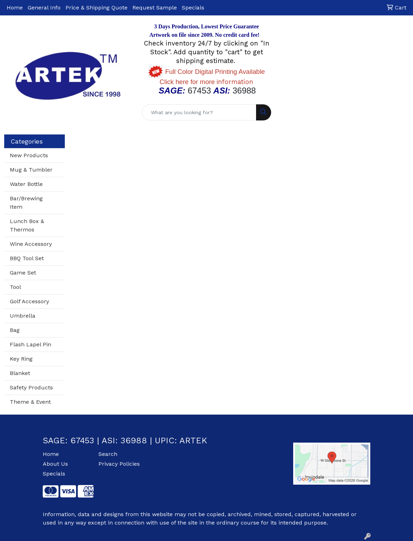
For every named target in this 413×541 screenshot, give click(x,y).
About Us (55, 463)
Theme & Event (30, 401)
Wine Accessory (31, 244)
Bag (15, 330)
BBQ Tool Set (27, 258)
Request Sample (154, 7)
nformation (207, 82)
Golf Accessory (29, 301)
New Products (29, 155)
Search (107, 454)
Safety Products (31, 387)
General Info (44, 7)
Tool (15, 287)
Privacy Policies (119, 463)
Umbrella (22, 315)
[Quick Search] (199, 112)
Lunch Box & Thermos (27, 225)
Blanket (20, 373)
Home (15, 7)
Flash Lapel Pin (30, 344)
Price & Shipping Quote (97, 7)
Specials (193, 7)
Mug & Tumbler (31, 169)
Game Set (23, 272)
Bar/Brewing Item (26, 202)
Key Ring (21, 358)
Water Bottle (26, 184)
